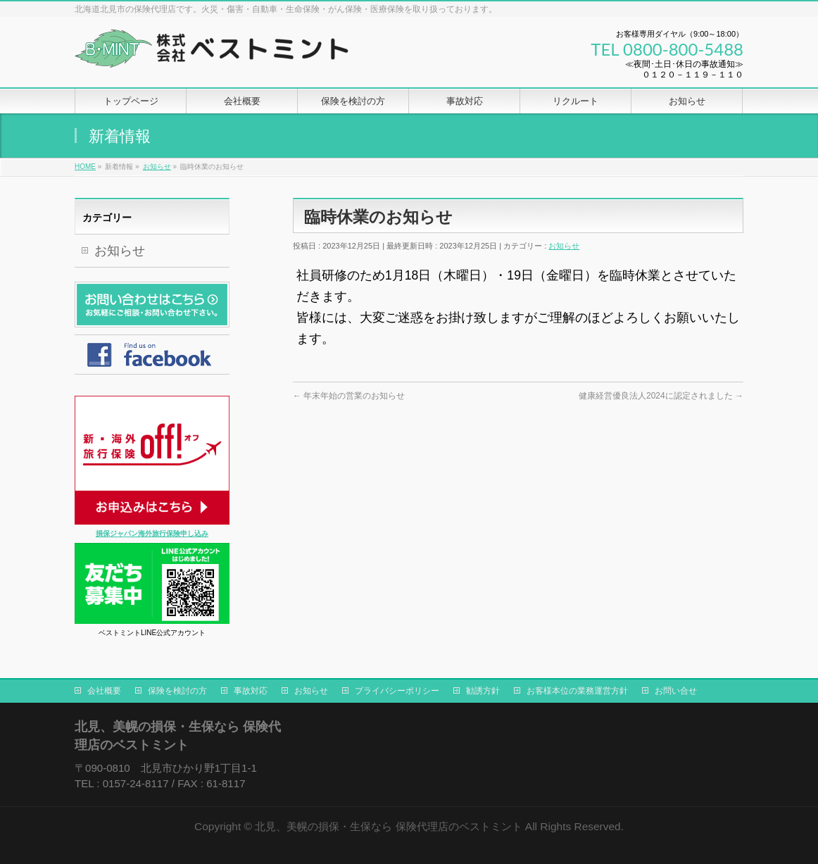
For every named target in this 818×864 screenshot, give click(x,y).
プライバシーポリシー (397, 691)
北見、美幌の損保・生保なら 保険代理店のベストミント (388, 826)
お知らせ (563, 246)
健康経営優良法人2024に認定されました (661, 396)
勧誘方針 (483, 691)
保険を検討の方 (177, 691)
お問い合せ (676, 691)
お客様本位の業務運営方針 (577, 691)
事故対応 (251, 691)
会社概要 (104, 691)
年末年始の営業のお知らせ (349, 396)
